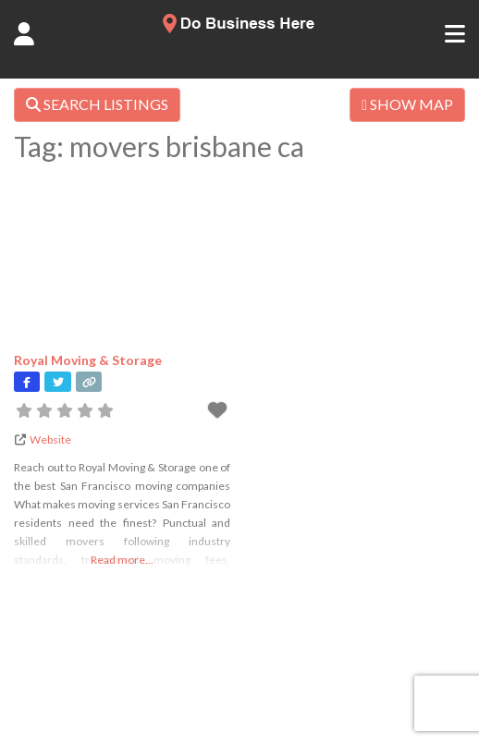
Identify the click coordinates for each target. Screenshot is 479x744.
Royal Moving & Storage (88, 360)
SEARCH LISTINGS (97, 104)
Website (50, 439)
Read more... (122, 560)
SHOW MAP (407, 104)
